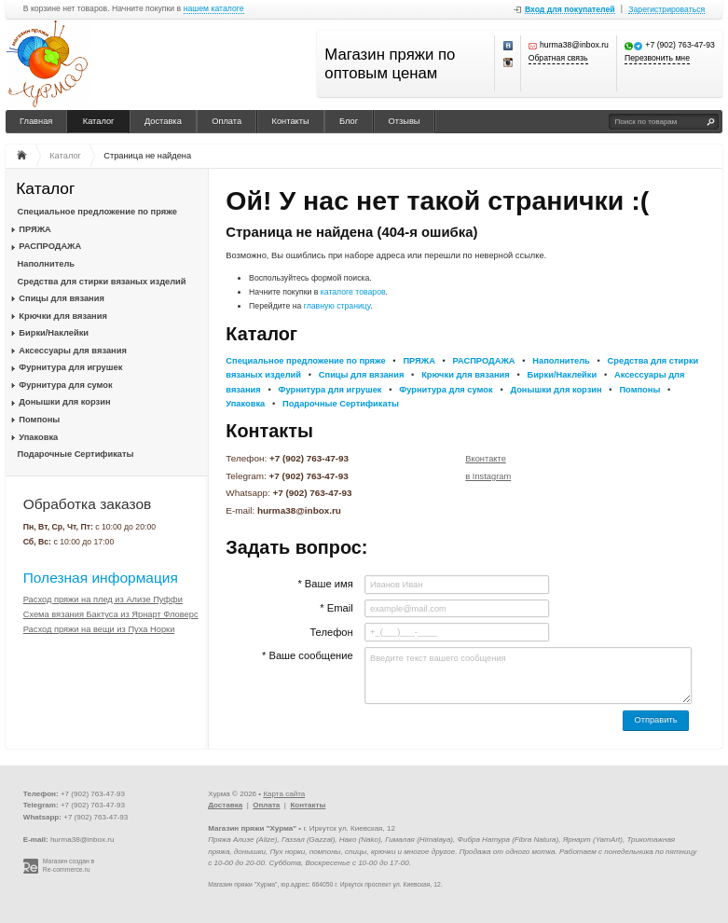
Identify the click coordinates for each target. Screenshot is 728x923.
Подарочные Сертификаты (76, 454)
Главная (36, 121)
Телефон (330, 632)
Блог (348, 121)
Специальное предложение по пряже (97, 211)
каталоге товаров (353, 291)
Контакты (290, 121)
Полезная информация (100, 577)
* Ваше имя (324, 583)
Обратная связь (558, 58)
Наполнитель (47, 264)
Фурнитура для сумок (65, 385)
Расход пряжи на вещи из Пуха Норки (99, 629)
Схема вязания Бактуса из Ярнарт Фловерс (111, 614)
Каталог (99, 121)
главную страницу (337, 305)
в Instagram (488, 476)
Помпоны (39, 419)
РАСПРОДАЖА (50, 246)
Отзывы (404, 121)
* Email (336, 607)
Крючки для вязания (63, 316)
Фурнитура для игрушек (70, 367)
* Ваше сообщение (307, 655)
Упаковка (38, 437)
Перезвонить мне (657, 58)
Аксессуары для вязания (72, 350)
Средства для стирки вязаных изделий (102, 281)
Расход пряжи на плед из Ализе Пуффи (103, 599)
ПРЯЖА (34, 229)
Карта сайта (284, 794)
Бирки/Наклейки (54, 333)
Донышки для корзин (64, 401)
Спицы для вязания (61, 298)
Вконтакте (485, 458)
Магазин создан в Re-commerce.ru (68, 865)
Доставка (163, 121)
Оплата (226, 121)
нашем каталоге (214, 9)
